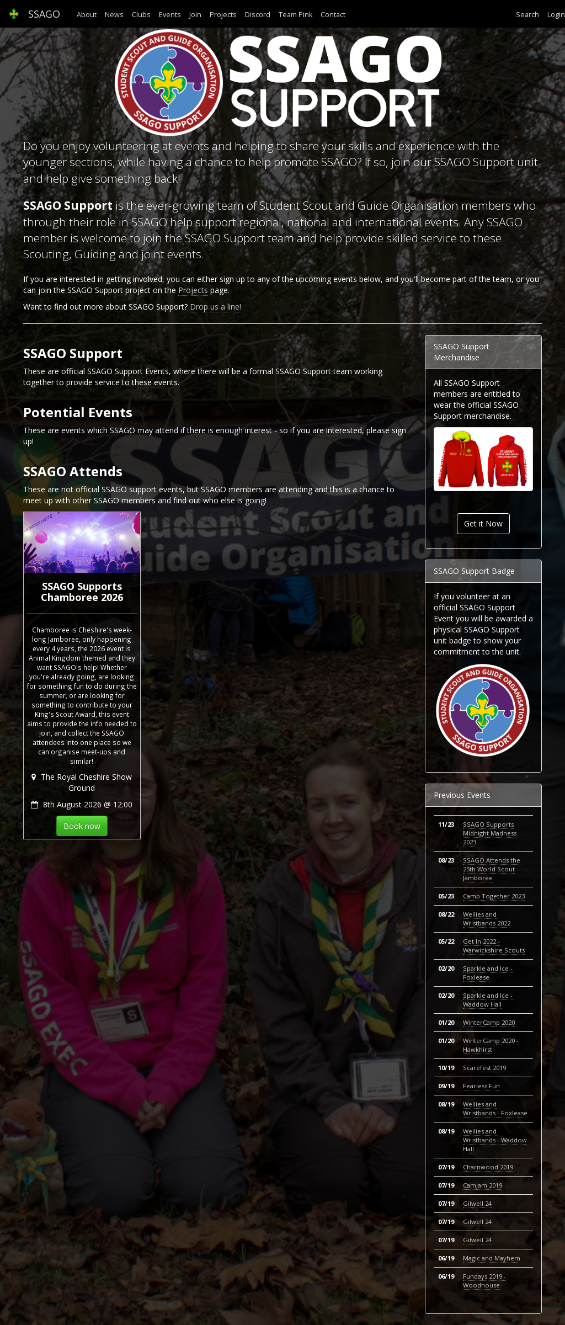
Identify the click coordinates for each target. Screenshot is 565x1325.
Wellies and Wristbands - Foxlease (495, 1108)
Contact (333, 14)
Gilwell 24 (477, 1203)
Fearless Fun (481, 1086)
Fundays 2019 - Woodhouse (484, 1280)
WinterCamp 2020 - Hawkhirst (491, 1044)
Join (195, 14)
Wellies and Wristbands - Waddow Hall (495, 1140)
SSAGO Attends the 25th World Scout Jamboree (491, 869)
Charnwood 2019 (488, 1167)
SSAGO (34, 13)
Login (556, 14)
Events (170, 14)
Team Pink (295, 14)
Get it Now (483, 523)
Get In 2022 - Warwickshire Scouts (494, 945)
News (114, 14)
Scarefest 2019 (484, 1067)
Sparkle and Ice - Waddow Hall (488, 999)
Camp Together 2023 (494, 896)
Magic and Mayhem (491, 1258)
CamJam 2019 (482, 1185)
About (87, 14)
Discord (257, 14)
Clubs (141, 14)
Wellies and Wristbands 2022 (486, 918)
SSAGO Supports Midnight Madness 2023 (489, 833)
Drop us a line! (215, 306)
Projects (223, 14)
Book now (81, 826)
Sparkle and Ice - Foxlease (488, 972)
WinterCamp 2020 (489, 1022)
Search (527, 14)
